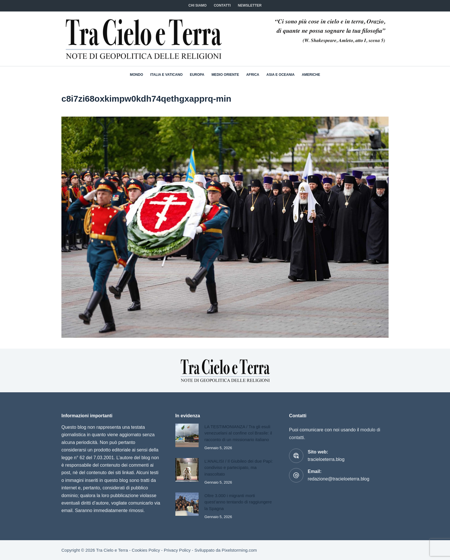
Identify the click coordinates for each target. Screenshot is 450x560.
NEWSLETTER (250, 5)
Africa (252, 75)
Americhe (311, 75)
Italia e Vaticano (166, 75)
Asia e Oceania (280, 75)
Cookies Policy (146, 550)
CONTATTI (222, 5)
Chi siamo (198, 5)
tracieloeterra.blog (326, 459)
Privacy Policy (177, 550)
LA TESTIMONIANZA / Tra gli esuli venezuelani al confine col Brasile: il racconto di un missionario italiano (238, 433)
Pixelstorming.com (239, 550)
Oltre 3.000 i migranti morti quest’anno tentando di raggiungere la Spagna (238, 502)
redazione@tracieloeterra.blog (338, 478)
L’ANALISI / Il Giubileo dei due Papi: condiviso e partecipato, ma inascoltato (238, 467)
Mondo (136, 75)
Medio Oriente (225, 75)
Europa (197, 75)
